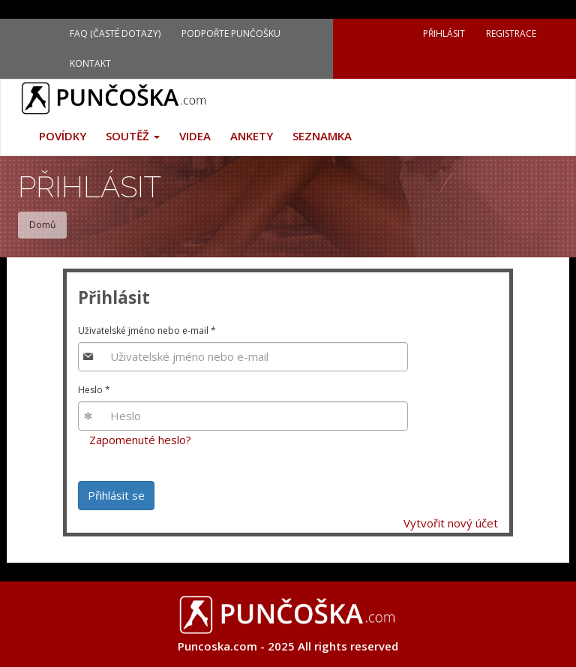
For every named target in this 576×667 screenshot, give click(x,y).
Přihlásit (444, 33)
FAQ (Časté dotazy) (115, 33)
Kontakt (90, 63)
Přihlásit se (116, 495)
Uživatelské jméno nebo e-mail (147, 330)
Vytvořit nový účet (451, 522)
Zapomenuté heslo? (140, 439)
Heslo (94, 389)
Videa (195, 135)
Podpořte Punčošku (231, 33)
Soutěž (133, 135)
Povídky (62, 135)
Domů (42, 224)
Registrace (511, 33)
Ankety (251, 135)
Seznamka (322, 135)
